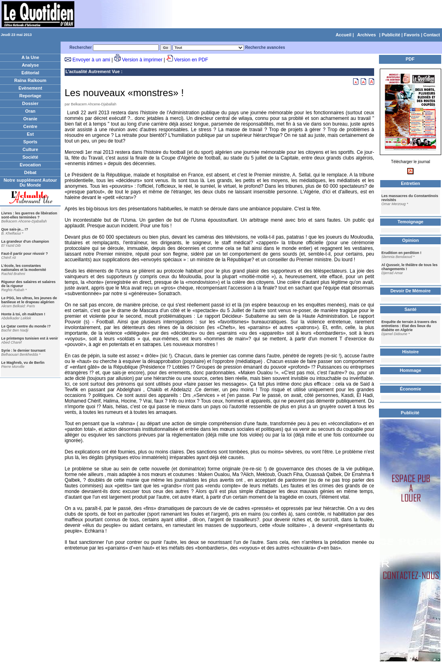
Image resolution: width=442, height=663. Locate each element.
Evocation (30, 164)
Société (30, 157)
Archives (366, 34)
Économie (410, 388)
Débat (30, 172)
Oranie (30, 118)
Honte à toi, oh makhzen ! (23, 314)
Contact (431, 34)
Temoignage (410, 221)
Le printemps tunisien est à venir (29, 338)
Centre (30, 126)
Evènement (30, 88)
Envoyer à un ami (91, 60)
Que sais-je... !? (14, 229)
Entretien (410, 183)
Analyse (30, 65)
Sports (30, 141)
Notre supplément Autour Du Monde (30, 182)
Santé (410, 309)
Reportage (30, 95)
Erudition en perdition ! (401, 253)
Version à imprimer (142, 60)
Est (30, 134)
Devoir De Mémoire (410, 290)
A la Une (30, 57)
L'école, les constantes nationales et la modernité (23, 268)
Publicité (391, 34)
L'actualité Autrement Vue (92, 71)
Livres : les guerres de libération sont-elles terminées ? (29, 215)
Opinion (410, 240)
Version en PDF (191, 60)
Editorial (30, 72)
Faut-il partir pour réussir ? (24, 254)
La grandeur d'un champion (25, 241)
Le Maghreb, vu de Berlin (22, 363)
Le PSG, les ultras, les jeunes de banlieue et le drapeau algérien (29, 300)
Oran (30, 111)
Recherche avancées (265, 47)
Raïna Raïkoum (30, 80)
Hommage (410, 370)
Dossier (30, 103)
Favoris (412, 34)
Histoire (410, 351)
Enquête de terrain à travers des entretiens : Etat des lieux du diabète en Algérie (409, 326)
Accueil (343, 34)
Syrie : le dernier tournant (23, 350)
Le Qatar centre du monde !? (26, 326)
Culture (30, 149)
